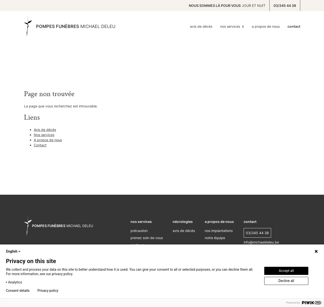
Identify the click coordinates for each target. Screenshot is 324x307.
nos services (141, 221)
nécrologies (183, 221)
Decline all (286, 281)
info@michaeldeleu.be (261, 242)
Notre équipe (215, 238)
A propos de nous (266, 26)
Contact (294, 26)
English (13, 251)
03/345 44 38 (285, 5)
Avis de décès (201, 26)
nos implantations (219, 231)
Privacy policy (47, 291)
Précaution (139, 231)
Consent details (18, 291)
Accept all (286, 271)
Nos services (232, 26)
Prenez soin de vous (147, 238)
